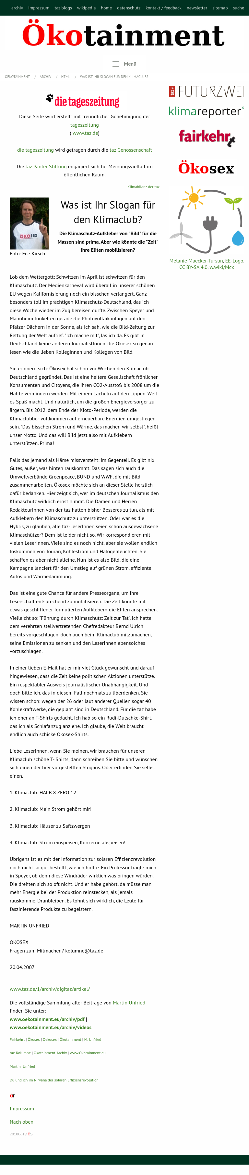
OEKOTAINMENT (18, 76)
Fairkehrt (17, 1039)
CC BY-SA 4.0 (193, 267)
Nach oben (21, 1121)
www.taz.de (85, 133)
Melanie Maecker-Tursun (196, 260)
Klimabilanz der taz (143, 186)
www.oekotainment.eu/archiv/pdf (47, 1019)
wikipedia (86, 8)
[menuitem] (17, 8)
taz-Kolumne (20, 1052)
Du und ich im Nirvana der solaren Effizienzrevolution (54, 1080)
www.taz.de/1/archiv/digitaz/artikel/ (50, 989)
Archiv (46, 76)
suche (238, 8)
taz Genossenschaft (131, 150)
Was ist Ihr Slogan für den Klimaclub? (114, 76)
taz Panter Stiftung (46, 166)
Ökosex (34, 1039)
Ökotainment (70, 1039)
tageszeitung (84, 124)
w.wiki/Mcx (222, 267)
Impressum (22, 1108)
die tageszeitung (35, 150)
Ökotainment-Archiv (50, 1052)
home (106, 8)
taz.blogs (63, 8)
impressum (38, 8)
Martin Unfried (129, 1002)
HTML (66, 76)
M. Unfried (92, 1039)
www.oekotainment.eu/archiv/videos (50, 1027)
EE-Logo (234, 260)
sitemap (220, 8)
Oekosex (50, 1039)
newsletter (197, 8)
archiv (17, 8)
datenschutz (128, 8)
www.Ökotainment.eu (87, 1052)
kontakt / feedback (164, 8)
